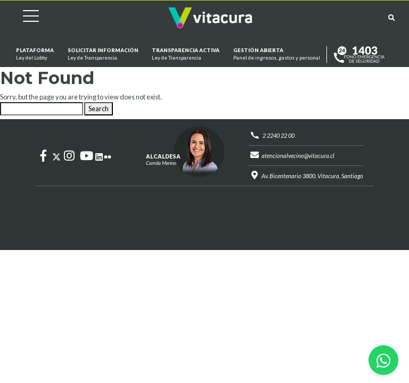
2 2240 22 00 (279, 135)
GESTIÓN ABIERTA (276, 54)
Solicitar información (102, 54)
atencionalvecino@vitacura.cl (297, 155)
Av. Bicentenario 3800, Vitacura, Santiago (312, 175)
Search (98, 108)
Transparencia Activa (185, 54)
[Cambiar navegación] (23, 18)
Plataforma (35, 54)
